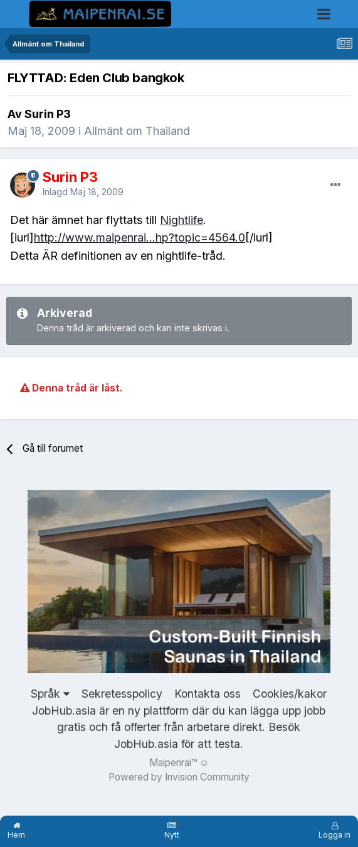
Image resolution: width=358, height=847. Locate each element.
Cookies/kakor (290, 693)
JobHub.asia (146, 743)
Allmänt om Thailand (137, 130)
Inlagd (83, 191)
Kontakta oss (207, 693)
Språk (50, 693)
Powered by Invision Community (179, 777)
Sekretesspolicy (122, 693)
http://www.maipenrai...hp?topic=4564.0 (139, 237)
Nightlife (181, 219)
